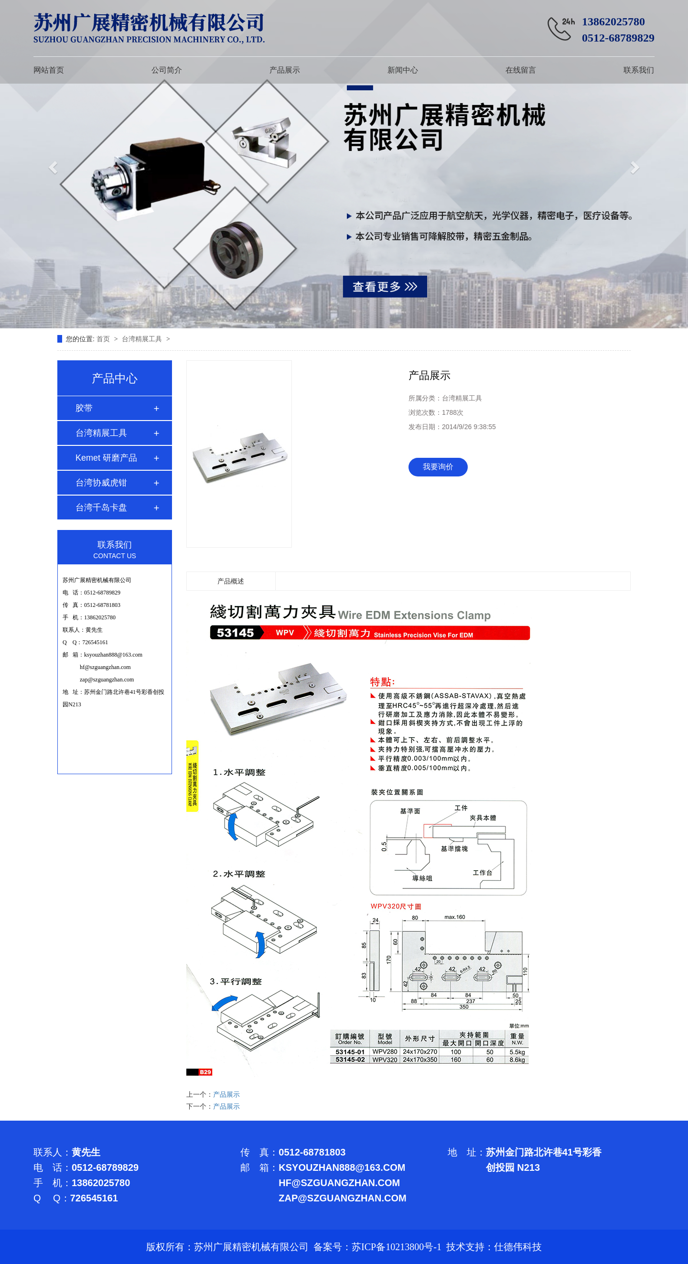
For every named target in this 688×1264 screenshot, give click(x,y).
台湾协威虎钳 (101, 482)
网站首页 (48, 70)
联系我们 (639, 70)
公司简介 (166, 70)
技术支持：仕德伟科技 (494, 1247)
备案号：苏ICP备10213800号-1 (377, 1247)
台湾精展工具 (143, 339)
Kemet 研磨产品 (106, 458)
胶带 (84, 408)
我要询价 (438, 467)
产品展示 (284, 70)
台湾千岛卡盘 (101, 507)
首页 (104, 339)
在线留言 (520, 70)
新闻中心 (402, 70)
